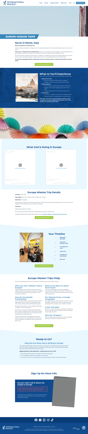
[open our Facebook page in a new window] (36, 420)
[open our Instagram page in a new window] (48, 420)
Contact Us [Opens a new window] (80, 3)
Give (70, 3)
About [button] (46, 3)
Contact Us (36, 426)
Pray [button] (40, 3)
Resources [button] (64, 3)
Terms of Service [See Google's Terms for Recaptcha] (57, 430)
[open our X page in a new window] (40, 420)
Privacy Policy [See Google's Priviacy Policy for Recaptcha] (49, 430)
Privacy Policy (46, 426)
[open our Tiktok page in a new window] (52, 420)
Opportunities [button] (54, 3)
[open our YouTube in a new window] (44, 420)
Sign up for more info (63, 238)
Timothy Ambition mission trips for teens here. (54, 214)
